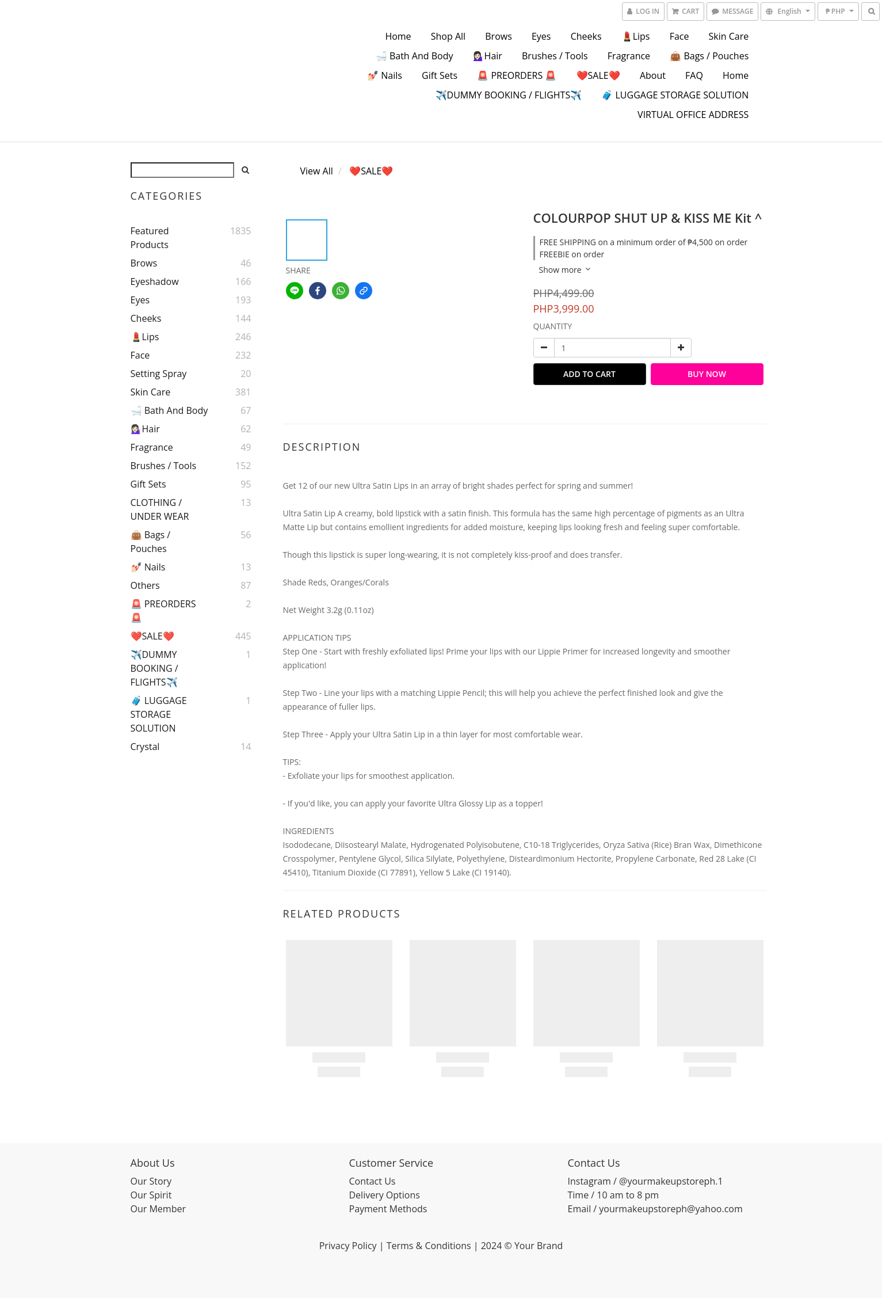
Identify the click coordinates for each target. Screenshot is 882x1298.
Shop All (448, 36)
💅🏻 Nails (384, 75)
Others (145, 585)
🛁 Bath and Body (414, 56)
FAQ (694, 75)
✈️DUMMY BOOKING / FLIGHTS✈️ (509, 95)
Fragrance (629, 56)
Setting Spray (159, 373)
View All (316, 171)
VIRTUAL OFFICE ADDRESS (693, 114)
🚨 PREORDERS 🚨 (516, 75)
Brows (498, 36)
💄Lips (635, 36)
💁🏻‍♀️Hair (487, 56)
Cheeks (586, 36)
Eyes (541, 36)
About (653, 75)
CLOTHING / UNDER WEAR (160, 509)
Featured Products (150, 237)
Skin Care (729, 36)
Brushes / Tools (555, 56)
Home (398, 36)
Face (679, 36)
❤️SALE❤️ (598, 75)
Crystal (145, 746)
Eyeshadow (155, 281)
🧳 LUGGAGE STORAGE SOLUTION (675, 95)
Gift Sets (439, 75)
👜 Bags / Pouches (709, 56)
